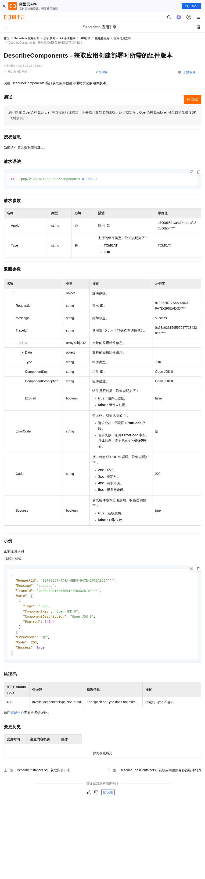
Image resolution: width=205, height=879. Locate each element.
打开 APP (191, 6)
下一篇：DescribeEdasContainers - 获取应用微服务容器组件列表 (154, 774)
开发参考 (49, 38)
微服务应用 (102, 38)
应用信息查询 (122, 38)
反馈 (108, 796)
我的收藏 (189, 72)
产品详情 (101, 72)
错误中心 (17, 716)
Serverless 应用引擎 (26, 38)
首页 (6, 38)
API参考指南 (68, 38)
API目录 (85, 38)
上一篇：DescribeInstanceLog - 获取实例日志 (37, 774)
